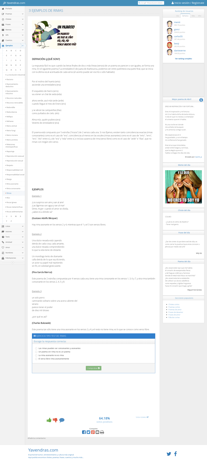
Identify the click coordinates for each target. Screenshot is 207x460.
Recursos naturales (14, 98)
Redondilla (10, 107)
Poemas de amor (175, 309)
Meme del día (184, 165)
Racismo (9, 79)
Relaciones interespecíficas (12, 145)
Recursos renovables (14, 103)
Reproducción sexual (14, 160)
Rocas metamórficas (14, 207)
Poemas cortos (174, 307)
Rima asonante (12, 184)
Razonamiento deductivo (12, 85)
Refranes (9, 121)
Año (199, 16)
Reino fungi (10, 130)
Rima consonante (13, 188)
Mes (193, 16)
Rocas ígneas (11, 202)
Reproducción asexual (15, 156)
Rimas (8, 193)
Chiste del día (184, 210)
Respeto (9, 165)
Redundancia (11, 112)
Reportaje (10, 151)
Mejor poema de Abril (181, 99)
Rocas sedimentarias (14, 211)
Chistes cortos (173, 304)
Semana (185, 16)
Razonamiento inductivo (12, 92)
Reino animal (11, 126)
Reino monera (12, 135)
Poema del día (184, 261)
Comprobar (94, 368)
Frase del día (184, 232)
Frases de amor (174, 315)
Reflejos (9, 116)
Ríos (8, 198)
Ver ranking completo (183, 58)
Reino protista (12, 140)
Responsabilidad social (15, 174)
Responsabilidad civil (14, 170)
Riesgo (9, 179)
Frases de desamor (175, 312)
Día (177, 16)
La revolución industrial (15, 75)
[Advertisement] (101, 37)
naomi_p (198, 157)
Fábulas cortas (174, 317)
